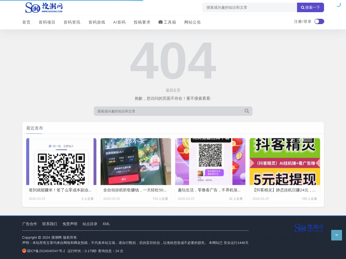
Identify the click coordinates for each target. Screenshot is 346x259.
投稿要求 (142, 22)
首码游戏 (96, 22)
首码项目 (47, 22)
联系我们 (49, 223)
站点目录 (90, 223)
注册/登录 (303, 21)
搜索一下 (310, 7)
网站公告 (192, 22)
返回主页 (173, 90)
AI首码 (119, 22)
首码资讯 (72, 22)
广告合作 (29, 223)
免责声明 (69, 223)
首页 (26, 22)
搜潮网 (56, 237)
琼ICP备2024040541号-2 (43, 250)
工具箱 (167, 22)
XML (106, 223)
